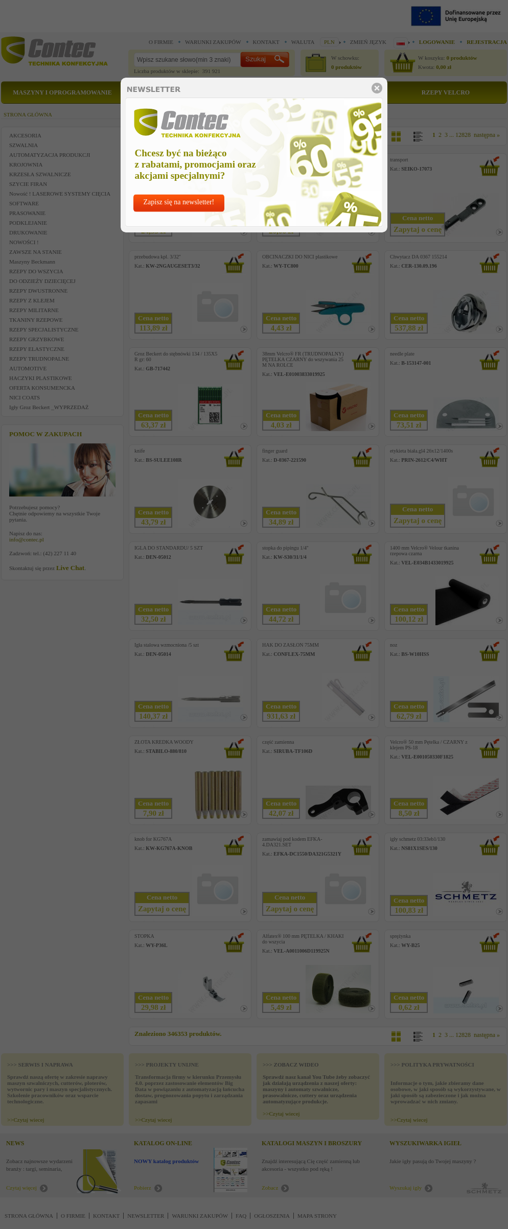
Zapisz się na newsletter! (179, 202)
